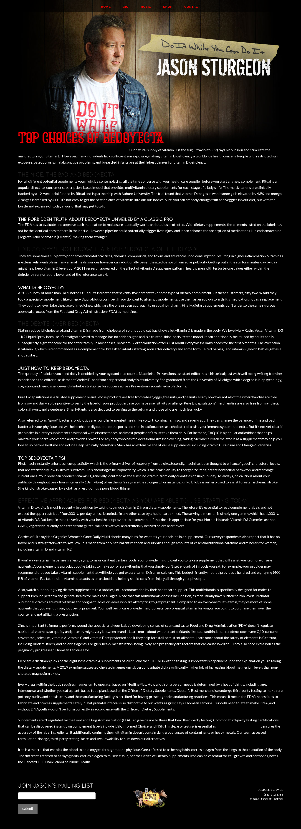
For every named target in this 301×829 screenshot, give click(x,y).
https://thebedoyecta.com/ (238, 726)
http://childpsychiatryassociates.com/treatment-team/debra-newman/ (73, 150)
